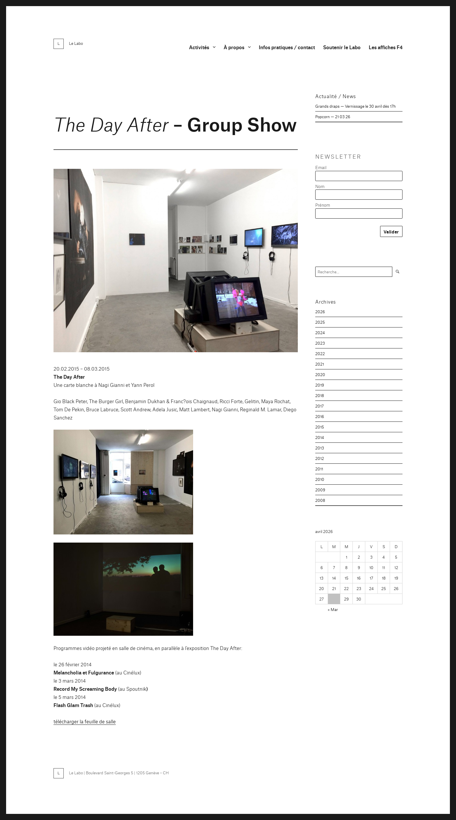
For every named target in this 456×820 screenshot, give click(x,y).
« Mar (333, 609)
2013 (319, 447)
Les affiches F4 (385, 47)
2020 (320, 374)
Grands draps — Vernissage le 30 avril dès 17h (355, 106)
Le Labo (76, 43)
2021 (319, 363)
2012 (319, 458)
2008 (320, 500)
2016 (319, 416)
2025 (320, 322)
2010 (319, 479)
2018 (319, 395)
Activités (199, 47)
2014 (319, 437)
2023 (320, 343)
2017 (319, 405)
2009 (320, 489)
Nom (320, 186)
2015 (319, 426)
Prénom (322, 205)
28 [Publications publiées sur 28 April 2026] (334, 598)
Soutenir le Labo (342, 47)
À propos (234, 47)
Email (321, 167)
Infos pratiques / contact (287, 47)
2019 (319, 384)
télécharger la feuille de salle (85, 721)
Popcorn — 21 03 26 (332, 116)
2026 (320, 311)
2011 (319, 468)
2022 (320, 353)
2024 (320, 332)
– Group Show (175, 123)
